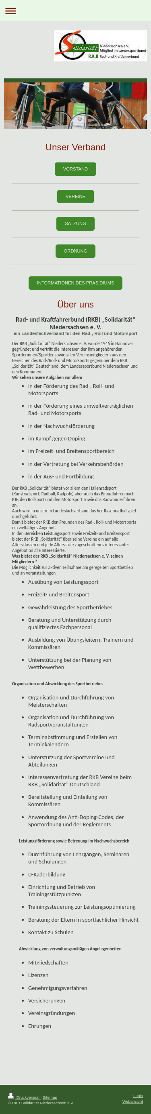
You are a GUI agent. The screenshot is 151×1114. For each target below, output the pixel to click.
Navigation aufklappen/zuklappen (75, 10)
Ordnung (75, 250)
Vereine (75, 196)
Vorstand (75, 168)
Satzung (75, 223)
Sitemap (50, 1097)
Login (138, 1095)
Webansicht (132, 1101)
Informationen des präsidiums (75, 282)
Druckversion (24, 1097)
